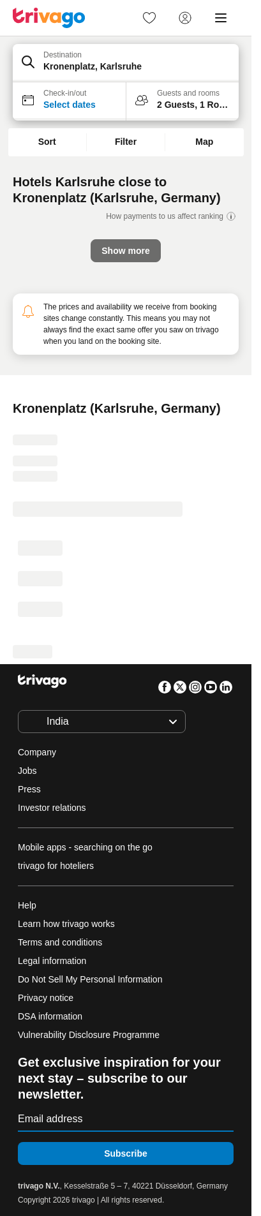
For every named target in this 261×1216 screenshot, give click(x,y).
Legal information (52, 961)
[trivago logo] (49, 18)
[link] (149, 18)
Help (27, 905)
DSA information (50, 1016)
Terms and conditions (60, 942)
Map (204, 142)
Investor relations (52, 808)
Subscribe (125, 1153)
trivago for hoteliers (56, 866)
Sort (47, 142)
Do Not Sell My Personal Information (91, 979)
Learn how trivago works (66, 924)
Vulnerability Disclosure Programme (89, 1035)
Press (29, 789)
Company (37, 752)
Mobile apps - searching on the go (85, 847)
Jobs (27, 771)
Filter (126, 142)
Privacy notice (45, 998)
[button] (126, 63)
